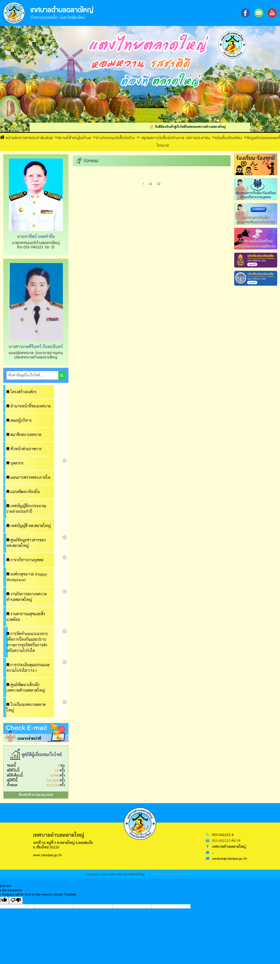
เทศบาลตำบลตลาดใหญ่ (229, 846)
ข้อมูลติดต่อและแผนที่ (263, 137)
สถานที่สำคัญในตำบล (77, 137)
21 (150, 184)
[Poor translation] (16, 900)
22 (159, 184)
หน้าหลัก (9, 137)
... (213, 852)
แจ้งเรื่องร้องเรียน (231, 137)
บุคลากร (15, 462)
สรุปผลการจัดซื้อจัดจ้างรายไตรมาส (162, 141)
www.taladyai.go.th (47, 855)
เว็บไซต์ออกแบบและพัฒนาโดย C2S (173, 874)
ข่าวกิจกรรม (105, 137)
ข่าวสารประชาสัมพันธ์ (38, 137)
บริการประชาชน (200, 137)
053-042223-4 (223, 834)
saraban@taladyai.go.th (229, 858)
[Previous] (143, 183)
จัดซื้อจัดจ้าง (127, 137)
